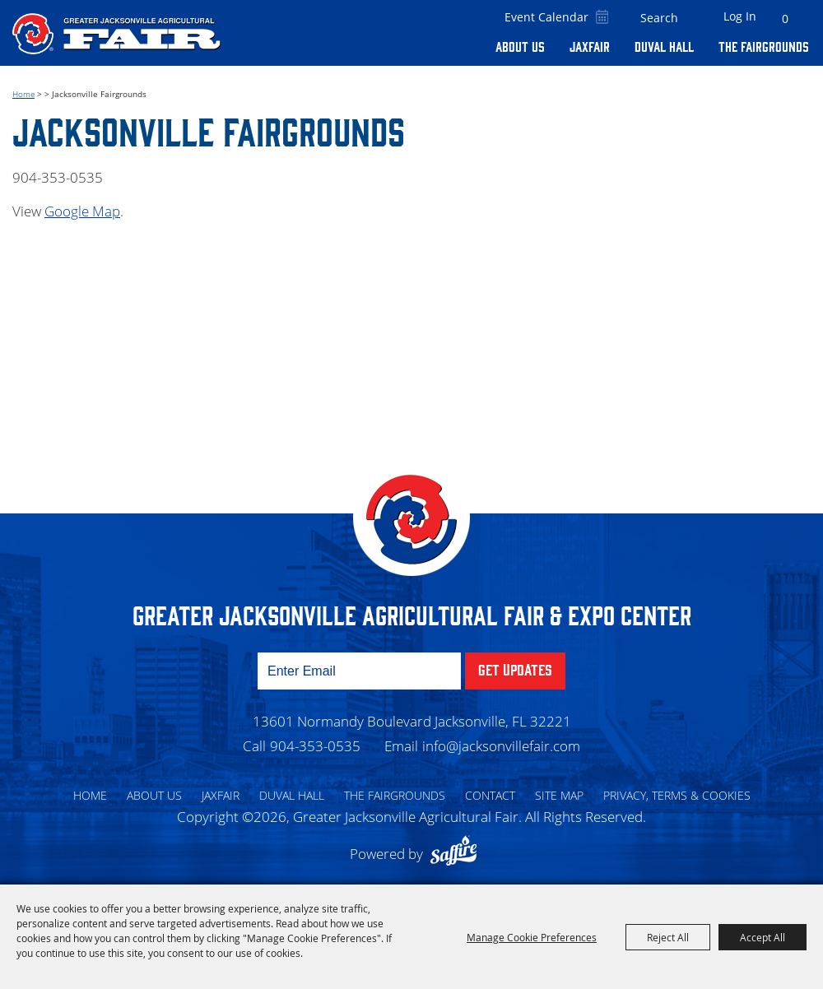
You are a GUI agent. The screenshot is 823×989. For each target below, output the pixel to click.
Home (23, 94)
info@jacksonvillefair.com (501, 745)
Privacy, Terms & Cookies (677, 795)
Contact (490, 795)
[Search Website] (659, 18)
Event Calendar (546, 17)
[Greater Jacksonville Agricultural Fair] (116, 33)
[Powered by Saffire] (457, 853)
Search (690, 18)
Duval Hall (664, 46)
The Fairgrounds (763, 46)
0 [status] (785, 18)
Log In (739, 16)
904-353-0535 (315, 745)
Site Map (559, 795)
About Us (520, 46)
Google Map (82, 211)
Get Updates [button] (515, 669)
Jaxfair (590, 46)
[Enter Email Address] (359, 671)
